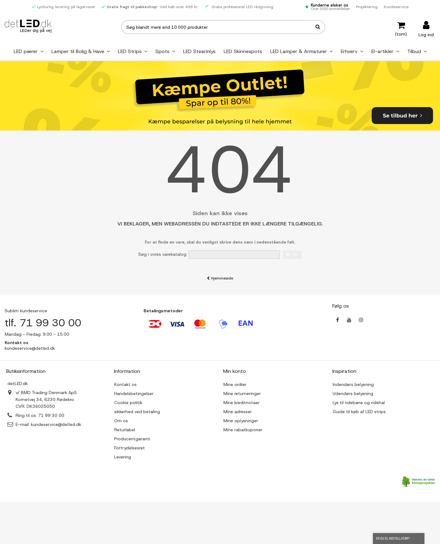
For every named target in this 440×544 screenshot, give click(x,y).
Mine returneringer (242, 393)
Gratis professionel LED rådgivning (239, 6)
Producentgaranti (132, 439)
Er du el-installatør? (398, 539)
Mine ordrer (235, 384)
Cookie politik (128, 402)
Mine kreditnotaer (241, 402)
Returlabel (124, 430)
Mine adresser (237, 411)
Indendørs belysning (353, 384)
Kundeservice (396, 6)
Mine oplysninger (240, 420)
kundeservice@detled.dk (56, 424)
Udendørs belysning (353, 393)
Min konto (234, 371)
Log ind (426, 34)
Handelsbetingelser (134, 393)
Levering (122, 457)
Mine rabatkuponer (242, 430)
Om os (121, 420)
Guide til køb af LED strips (359, 411)
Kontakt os (125, 384)
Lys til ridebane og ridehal (359, 402)
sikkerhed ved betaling (137, 411)
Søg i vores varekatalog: (162, 254)
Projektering (367, 6)
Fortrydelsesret (129, 448)
